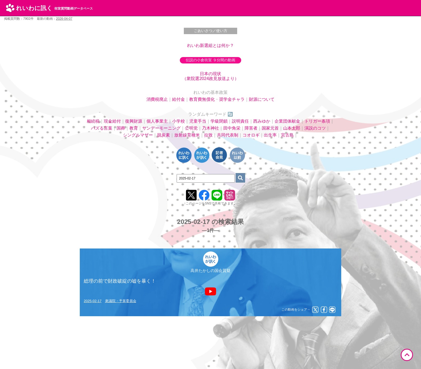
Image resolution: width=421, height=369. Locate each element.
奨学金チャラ (232, 99)
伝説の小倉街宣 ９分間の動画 (210, 60)
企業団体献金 (287, 121)
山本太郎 (291, 128)
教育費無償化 (202, 99)
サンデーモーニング (161, 128)
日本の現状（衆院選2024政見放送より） (210, 76)
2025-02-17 (93, 301)
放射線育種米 (187, 135)
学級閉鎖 (219, 121)
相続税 (93, 121)
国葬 (121, 128)
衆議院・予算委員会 (120, 301)
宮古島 (287, 135)
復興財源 (133, 121)
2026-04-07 (64, 19)
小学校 (178, 121)
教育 (133, 128)
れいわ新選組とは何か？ (210, 45)
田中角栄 (231, 128)
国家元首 (270, 128)
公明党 (191, 128)
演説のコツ (315, 128)
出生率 (270, 135)
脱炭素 (163, 135)
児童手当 (197, 121)
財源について (262, 99)
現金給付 (112, 121)
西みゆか (261, 121)
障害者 (251, 128)
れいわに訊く (54, 8)
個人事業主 (157, 121)
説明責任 (240, 121)
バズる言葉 (101, 128)
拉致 (208, 135)
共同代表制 (227, 135)
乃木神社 (210, 128)
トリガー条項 (317, 121)
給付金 (178, 99)
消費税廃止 (157, 99)
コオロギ (251, 135)
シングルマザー (138, 135)
